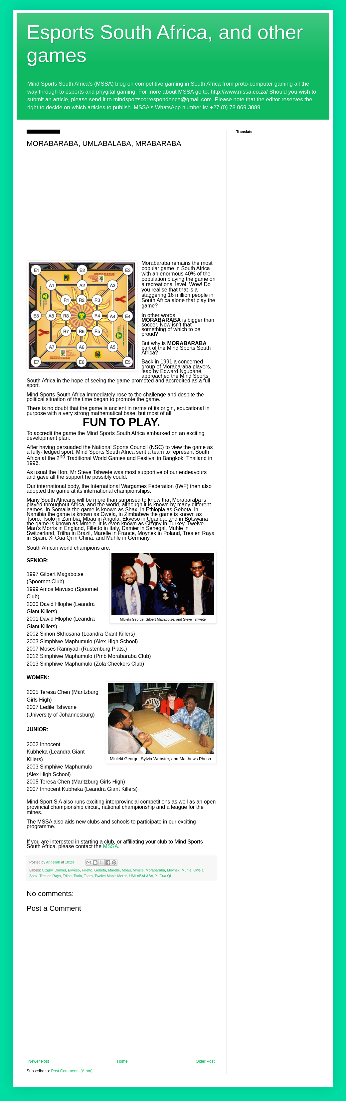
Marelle (114, 870)
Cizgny (47, 870)
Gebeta (100, 870)
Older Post (205, 1061)
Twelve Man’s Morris (110, 876)
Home (122, 1061)
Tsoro (88, 876)
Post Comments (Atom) (71, 1071)
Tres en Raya (50, 876)
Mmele (138, 870)
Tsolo (78, 876)
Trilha (67, 876)
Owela (198, 870)
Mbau (126, 870)
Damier (60, 870)
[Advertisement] (121, 200)
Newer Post (38, 1061)
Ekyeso (74, 870)
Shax (33, 876)
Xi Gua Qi (163, 876)
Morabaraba (155, 870)
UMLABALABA (141, 876)
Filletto (87, 870)
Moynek (173, 870)
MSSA (110, 846)
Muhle (186, 870)
